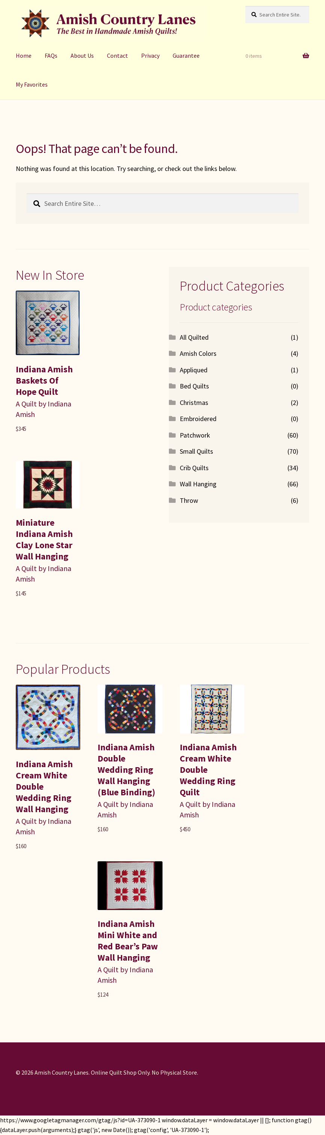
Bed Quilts (194, 386)
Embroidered (198, 418)
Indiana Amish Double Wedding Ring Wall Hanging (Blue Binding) (126, 769)
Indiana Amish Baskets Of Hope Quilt (44, 380)
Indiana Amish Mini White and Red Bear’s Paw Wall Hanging (128, 940)
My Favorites (32, 84)
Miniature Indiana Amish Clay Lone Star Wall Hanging (44, 539)
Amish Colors (198, 353)
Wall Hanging (198, 484)
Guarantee (186, 55)
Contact (117, 55)
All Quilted (194, 337)
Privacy (150, 55)
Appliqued (194, 370)
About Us (82, 55)
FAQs (51, 55)
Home (24, 55)
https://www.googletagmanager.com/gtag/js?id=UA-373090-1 (80, 1120)
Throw (189, 500)
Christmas (194, 402)
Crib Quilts (194, 467)
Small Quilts (196, 451)
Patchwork (195, 435)
